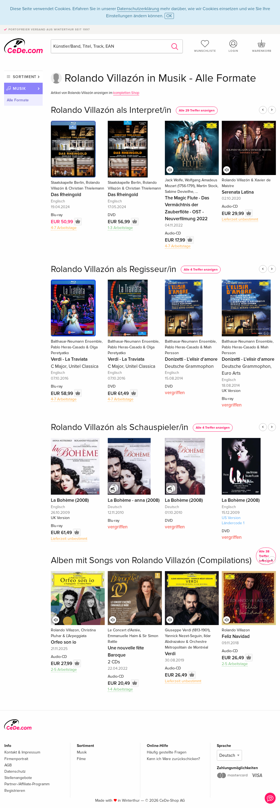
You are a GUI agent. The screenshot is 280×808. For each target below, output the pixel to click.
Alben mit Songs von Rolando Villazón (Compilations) (151, 560)
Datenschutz (15, 771)
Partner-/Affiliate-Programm (26, 784)
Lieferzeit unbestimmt (240, 219)
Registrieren (14, 790)
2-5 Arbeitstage (64, 669)
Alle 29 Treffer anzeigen (197, 110)
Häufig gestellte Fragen (166, 752)
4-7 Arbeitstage (64, 227)
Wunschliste (205, 46)
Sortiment (24, 77)
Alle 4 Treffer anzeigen (201, 270)
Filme (81, 759)
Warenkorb (261, 46)
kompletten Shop (126, 93)
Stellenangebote (18, 777)
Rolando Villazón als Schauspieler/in (119, 427)
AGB (8, 765)
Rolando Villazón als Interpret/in (111, 110)
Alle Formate (18, 100)
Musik (19, 88)
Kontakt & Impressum (22, 752)
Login (233, 46)
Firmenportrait (16, 759)
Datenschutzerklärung (138, 9)
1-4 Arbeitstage (120, 689)
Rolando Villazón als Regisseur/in (113, 269)
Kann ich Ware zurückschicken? (173, 759)
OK (169, 16)
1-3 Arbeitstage (120, 227)
